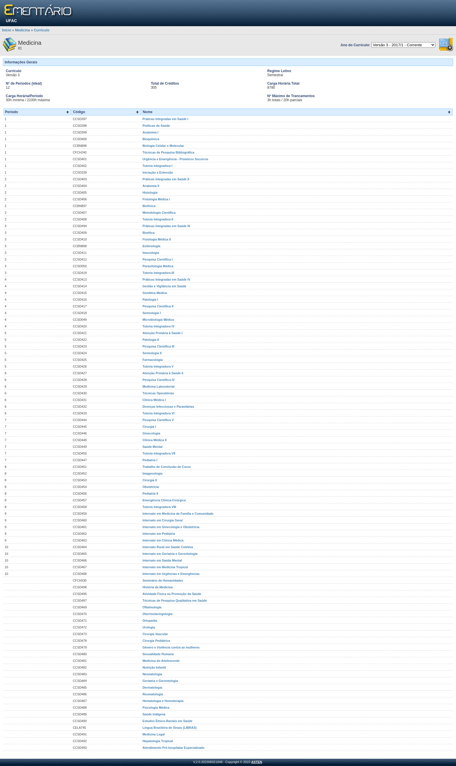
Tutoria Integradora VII (158, 453)
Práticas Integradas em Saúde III (166, 226)
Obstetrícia (150, 487)
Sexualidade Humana (158, 654)
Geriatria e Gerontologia (160, 681)
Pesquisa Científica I (157, 259)
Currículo (41, 30)
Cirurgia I (149, 426)
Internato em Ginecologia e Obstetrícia (170, 527)
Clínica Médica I (154, 400)
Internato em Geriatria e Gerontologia (169, 553)
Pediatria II (150, 493)
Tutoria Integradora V (158, 366)
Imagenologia (152, 473)
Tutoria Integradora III (158, 273)
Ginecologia (151, 433)
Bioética (148, 232)
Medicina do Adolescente (161, 660)
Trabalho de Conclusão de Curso (166, 466)
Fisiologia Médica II (156, 239)
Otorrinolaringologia (157, 614)
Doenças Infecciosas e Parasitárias (168, 406)
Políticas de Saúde (156, 125)
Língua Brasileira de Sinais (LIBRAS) (169, 727)
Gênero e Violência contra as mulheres (171, 647)
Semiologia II (152, 353)
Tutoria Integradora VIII (159, 507)
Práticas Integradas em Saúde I (165, 119)
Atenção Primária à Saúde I (162, 333)
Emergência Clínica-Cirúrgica (164, 500)
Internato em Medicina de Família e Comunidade (177, 513)
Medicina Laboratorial (158, 386)
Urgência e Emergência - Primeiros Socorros (175, 159)
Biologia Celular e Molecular (163, 145)
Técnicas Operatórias (158, 393)
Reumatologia (152, 694)
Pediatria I (149, 460)
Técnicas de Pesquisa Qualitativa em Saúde (174, 600)
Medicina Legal (153, 734)
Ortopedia (149, 620)
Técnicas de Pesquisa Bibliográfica (168, 152)
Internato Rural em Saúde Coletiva (167, 547)
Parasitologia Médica (157, 266)
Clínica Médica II (154, 440)
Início (6, 30)
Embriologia (151, 246)
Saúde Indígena (153, 714)
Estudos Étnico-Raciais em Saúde (167, 721)
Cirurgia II (149, 480)
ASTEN (256, 762)
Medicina (22, 30)
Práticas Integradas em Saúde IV (166, 279)
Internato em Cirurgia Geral (162, 520)
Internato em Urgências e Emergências (171, 574)
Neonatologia (152, 674)
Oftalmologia (151, 607)
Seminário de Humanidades (162, 580)
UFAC (11, 20)
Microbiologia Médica (158, 319)
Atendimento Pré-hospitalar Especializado (173, 747)
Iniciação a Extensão (157, 172)
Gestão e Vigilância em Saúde (164, 286)
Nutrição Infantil (154, 667)
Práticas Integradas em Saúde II (165, 179)
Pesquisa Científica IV (158, 380)
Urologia (148, 627)
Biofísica (148, 206)
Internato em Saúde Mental (162, 560)
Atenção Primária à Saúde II (162, 373)
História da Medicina (157, 587)
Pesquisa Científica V (158, 420)
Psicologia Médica (155, 707)
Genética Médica (154, 293)
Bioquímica (150, 139)
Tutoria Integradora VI (158, 413)
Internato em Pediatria (158, 533)
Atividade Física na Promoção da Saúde (171, 594)
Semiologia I (151, 313)
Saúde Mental (152, 446)
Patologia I (150, 299)
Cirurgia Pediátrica (156, 640)
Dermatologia (152, 687)
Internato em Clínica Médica (163, 540)
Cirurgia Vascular (155, 634)
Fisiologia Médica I (156, 199)
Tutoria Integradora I (157, 166)
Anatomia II (150, 186)
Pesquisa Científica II (158, 306)
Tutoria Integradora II (157, 219)
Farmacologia (152, 359)
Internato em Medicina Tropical (165, 567)
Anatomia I (150, 132)
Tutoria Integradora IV (158, 326)
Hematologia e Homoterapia (163, 701)
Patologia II (150, 339)
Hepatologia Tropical (157, 741)
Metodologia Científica (159, 212)
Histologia (150, 192)
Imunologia (150, 252)
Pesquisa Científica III (158, 346)
